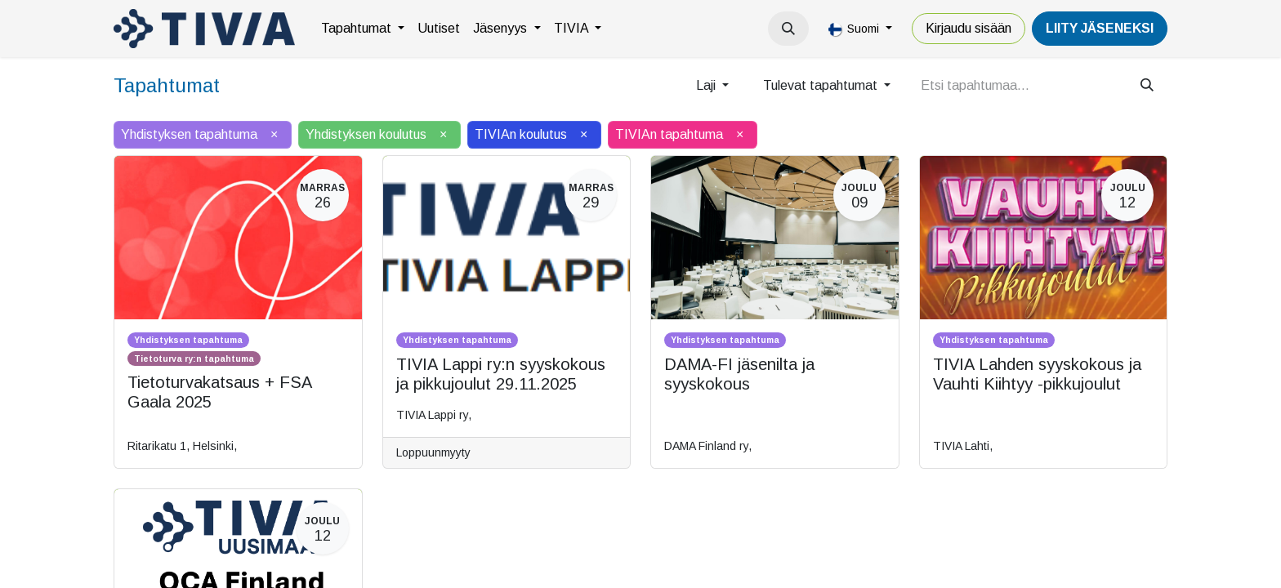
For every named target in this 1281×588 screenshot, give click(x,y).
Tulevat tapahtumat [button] (822, 85)
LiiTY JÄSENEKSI (1100, 28)
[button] (788, 28)
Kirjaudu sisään (968, 28)
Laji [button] (707, 85)
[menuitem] (363, 28)
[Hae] (1147, 85)
